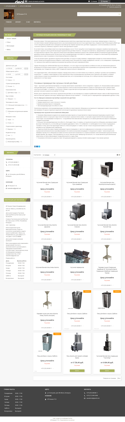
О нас (28, 22)
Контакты (37, 22)
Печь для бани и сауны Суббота (77, 313)
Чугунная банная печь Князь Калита (47, 267)
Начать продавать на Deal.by (36, 1)
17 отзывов (94, 1)
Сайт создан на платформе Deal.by (62, 418)
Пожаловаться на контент (67, 420)
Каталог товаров (11, 38)
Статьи (8, 42)
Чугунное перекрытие (77, 267)
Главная (9, 22)
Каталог (18, 22)
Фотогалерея (10, 46)
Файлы (9, 49)
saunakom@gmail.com (14, 188)
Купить (77, 370)
